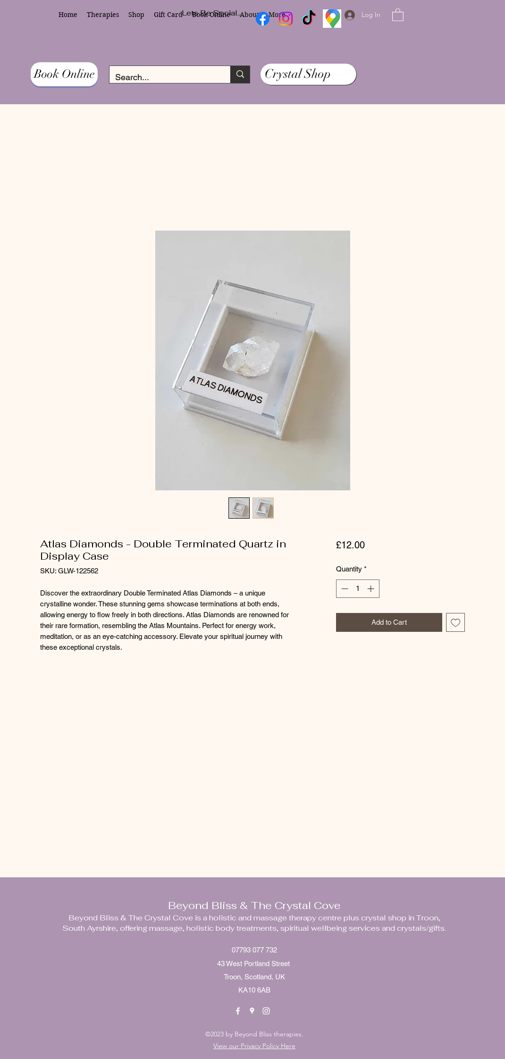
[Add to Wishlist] (455, 622)
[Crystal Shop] (308, 74)
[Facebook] (238, 1011)
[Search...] (162, 77)
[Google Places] (252, 1011)
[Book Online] (64, 74)
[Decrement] (343, 588)
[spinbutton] (357, 588)
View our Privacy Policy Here (254, 1046)
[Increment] (371, 588)
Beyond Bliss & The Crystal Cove (254, 905)
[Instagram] (266, 1011)
